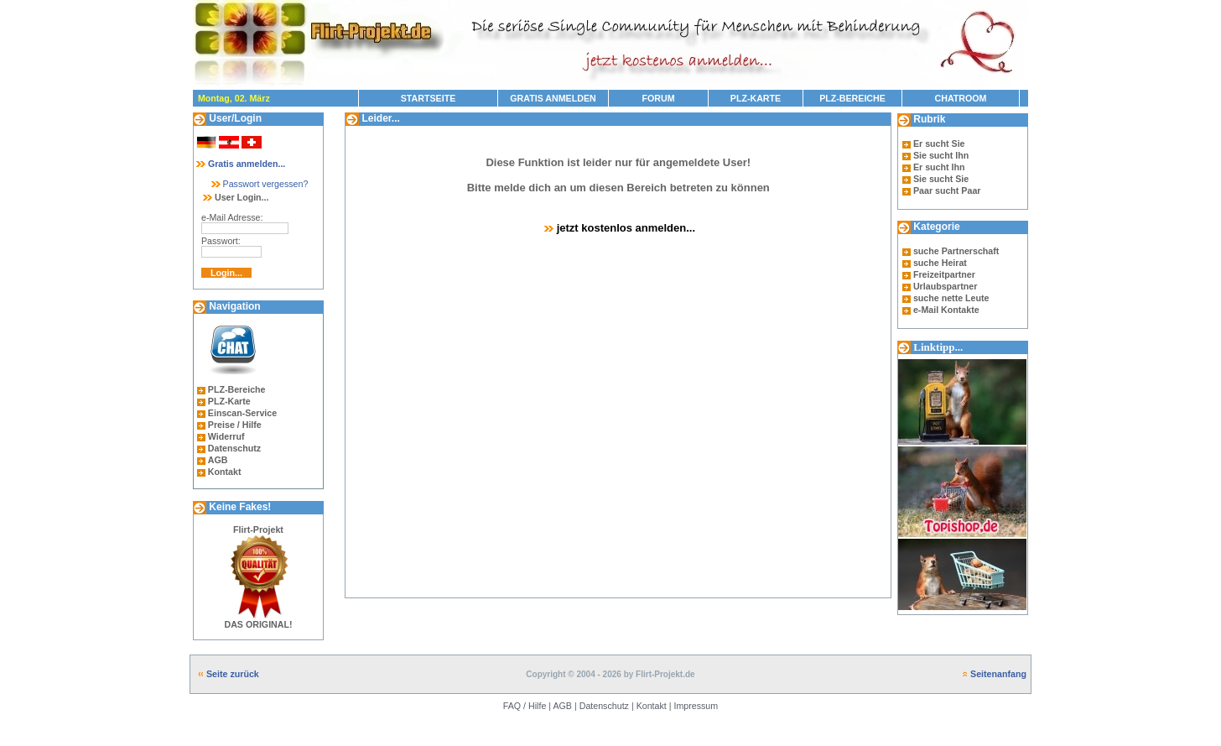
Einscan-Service (242, 413)
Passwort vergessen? (259, 184)
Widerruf (226, 436)
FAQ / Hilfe (525, 706)
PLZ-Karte (229, 401)
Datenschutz (234, 448)
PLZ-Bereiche (237, 389)
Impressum (695, 706)
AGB (218, 460)
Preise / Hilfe (235, 425)
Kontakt (225, 472)
